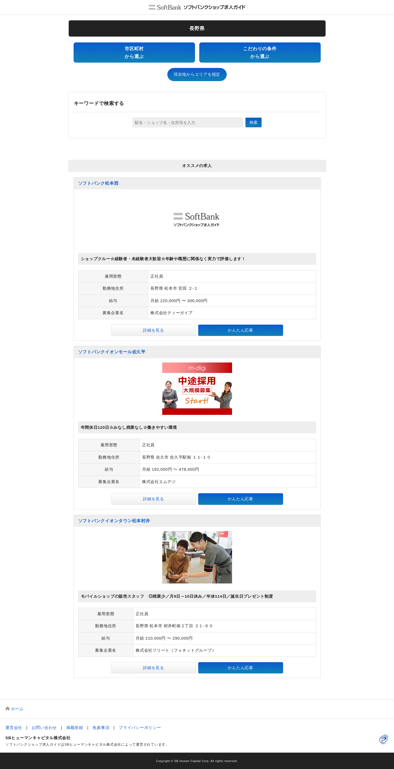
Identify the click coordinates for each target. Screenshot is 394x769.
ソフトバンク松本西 (98, 183)
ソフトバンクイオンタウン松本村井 (114, 520)
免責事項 (100, 727)
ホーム (17, 708)
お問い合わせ (44, 727)
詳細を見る (153, 330)
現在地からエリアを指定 (197, 74)
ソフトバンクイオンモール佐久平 (112, 352)
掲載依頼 (74, 727)
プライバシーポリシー (140, 727)
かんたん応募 (240, 330)
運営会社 (13, 727)
